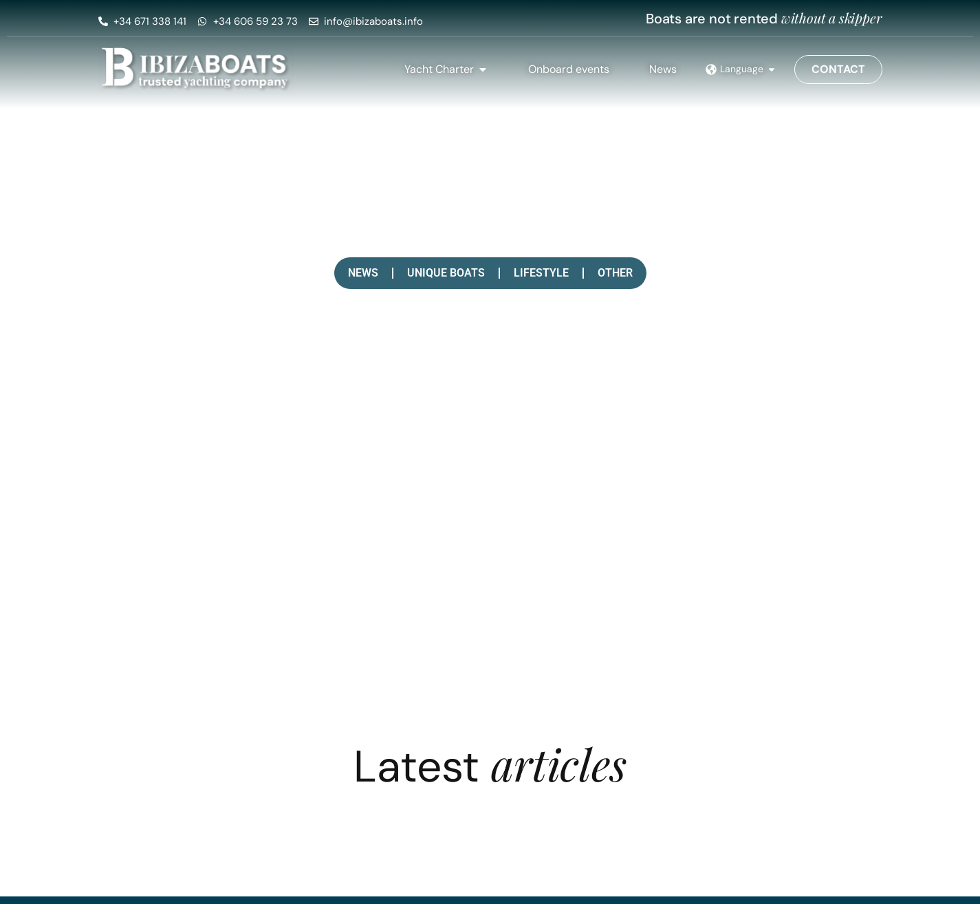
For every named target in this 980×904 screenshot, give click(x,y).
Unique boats (446, 272)
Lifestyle (541, 272)
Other (615, 272)
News (363, 272)
